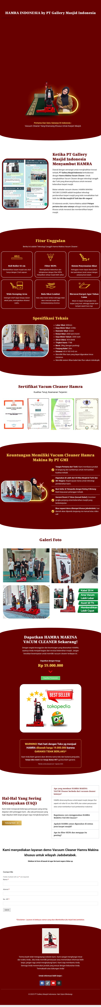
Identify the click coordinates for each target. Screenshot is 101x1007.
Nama (6, 879)
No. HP (6, 899)
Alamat (6, 889)
